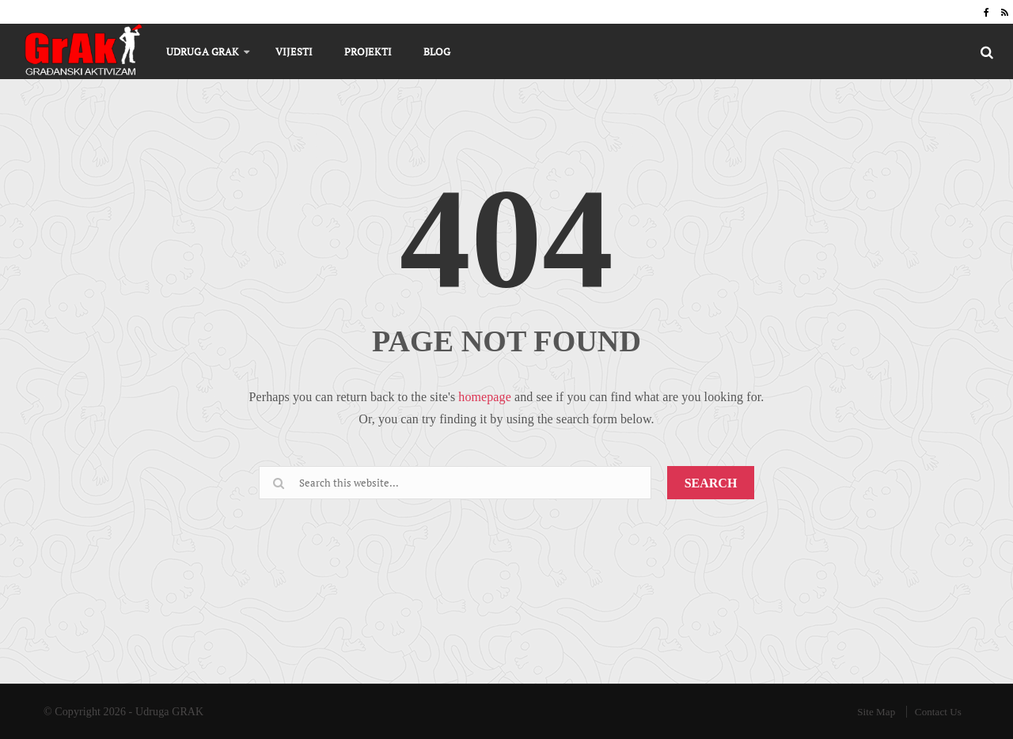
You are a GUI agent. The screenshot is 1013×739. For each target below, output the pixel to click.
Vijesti (294, 51)
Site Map (876, 712)
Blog (436, 51)
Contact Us (938, 712)
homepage (484, 397)
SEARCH (711, 483)
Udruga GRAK (202, 51)
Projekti (368, 51)
